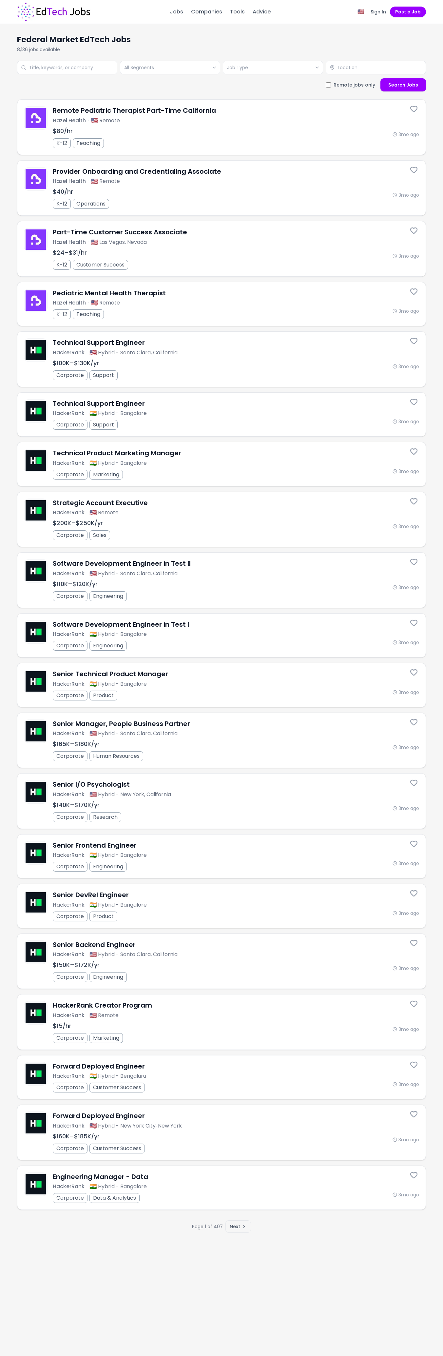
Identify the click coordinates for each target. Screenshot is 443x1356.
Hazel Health (69, 120)
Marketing (106, 474)
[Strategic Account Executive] (221, 519)
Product (103, 695)
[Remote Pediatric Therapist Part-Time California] (221, 127)
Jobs (176, 11)
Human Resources (116, 756)
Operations (91, 203)
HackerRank (69, 352)
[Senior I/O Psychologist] (221, 801)
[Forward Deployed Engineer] (221, 1132)
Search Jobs (403, 85)
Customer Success (100, 264)
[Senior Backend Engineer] (221, 961)
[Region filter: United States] (361, 11)
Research (105, 817)
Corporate (70, 375)
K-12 (61, 143)
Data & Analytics (114, 1198)
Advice (262, 11)
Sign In (378, 12)
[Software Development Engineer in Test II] (221, 580)
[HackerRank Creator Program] (221, 1022)
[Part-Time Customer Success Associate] (221, 248)
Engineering (108, 596)
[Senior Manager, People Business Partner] (221, 740)
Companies (206, 11)
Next (238, 1226)
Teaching (88, 143)
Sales (99, 535)
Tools (237, 11)
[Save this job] (414, 109)
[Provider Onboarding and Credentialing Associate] (221, 188)
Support (103, 375)
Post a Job (408, 12)
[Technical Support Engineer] (221, 359)
